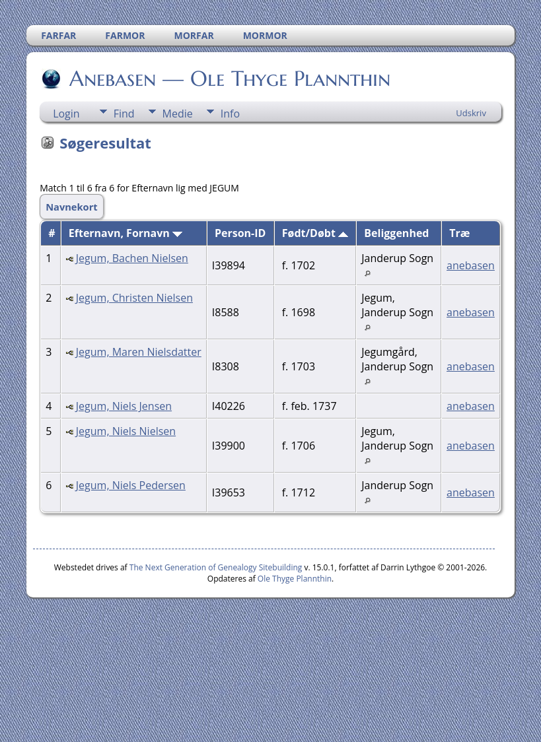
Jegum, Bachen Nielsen (132, 258)
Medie (177, 113)
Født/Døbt (315, 233)
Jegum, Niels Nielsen (126, 431)
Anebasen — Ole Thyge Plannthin (228, 78)
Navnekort (72, 206)
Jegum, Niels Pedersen (131, 485)
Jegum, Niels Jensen (124, 406)
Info (230, 113)
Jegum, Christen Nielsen (134, 297)
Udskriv (471, 113)
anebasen (471, 265)
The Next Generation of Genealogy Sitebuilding (216, 567)
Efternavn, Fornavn (125, 233)
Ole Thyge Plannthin (295, 578)
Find (124, 113)
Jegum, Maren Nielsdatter (138, 352)
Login (66, 113)
